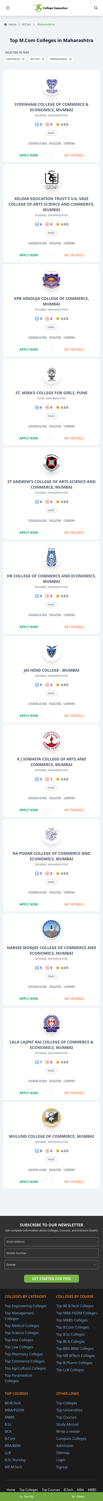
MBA (80, 1490)
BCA (8, 1431)
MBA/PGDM (14, 1410)
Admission (64, 1445)
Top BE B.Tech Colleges (75, 1305)
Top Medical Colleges (22, 1325)
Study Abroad (67, 1424)
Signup (62, 1466)
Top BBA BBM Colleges (75, 1348)
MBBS (9, 1417)
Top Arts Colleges (19, 1339)
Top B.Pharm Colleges (74, 1362)
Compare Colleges (71, 1438)
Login (60, 1459)
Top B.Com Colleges (72, 1327)
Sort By (27, 1496)
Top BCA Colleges (70, 1341)
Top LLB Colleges (70, 1369)
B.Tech (68, 1490)
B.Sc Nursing (15, 1459)
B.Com (10, 1438)
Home (10, 24)
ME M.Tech (13, 1466)
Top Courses (66, 1417)
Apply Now (28, 155)
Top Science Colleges (22, 1332)
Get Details (73, 155)
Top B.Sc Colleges (70, 1334)
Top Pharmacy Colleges (24, 1354)
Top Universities (69, 1410)
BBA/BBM (13, 1445)
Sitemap (63, 1452)
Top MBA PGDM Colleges (76, 1313)
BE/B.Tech (13, 1403)
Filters (78, 1496)
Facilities (55, 143)
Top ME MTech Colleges (75, 1355)
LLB (8, 1452)
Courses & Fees (37, 143)
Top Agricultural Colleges (25, 1368)
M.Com (26, 24)
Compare (69, 143)
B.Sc (8, 1424)
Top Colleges (66, 1403)
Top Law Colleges (19, 1347)
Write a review (68, 1431)
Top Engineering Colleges (26, 1305)
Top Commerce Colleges (25, 1361)
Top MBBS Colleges (72, 1320)
